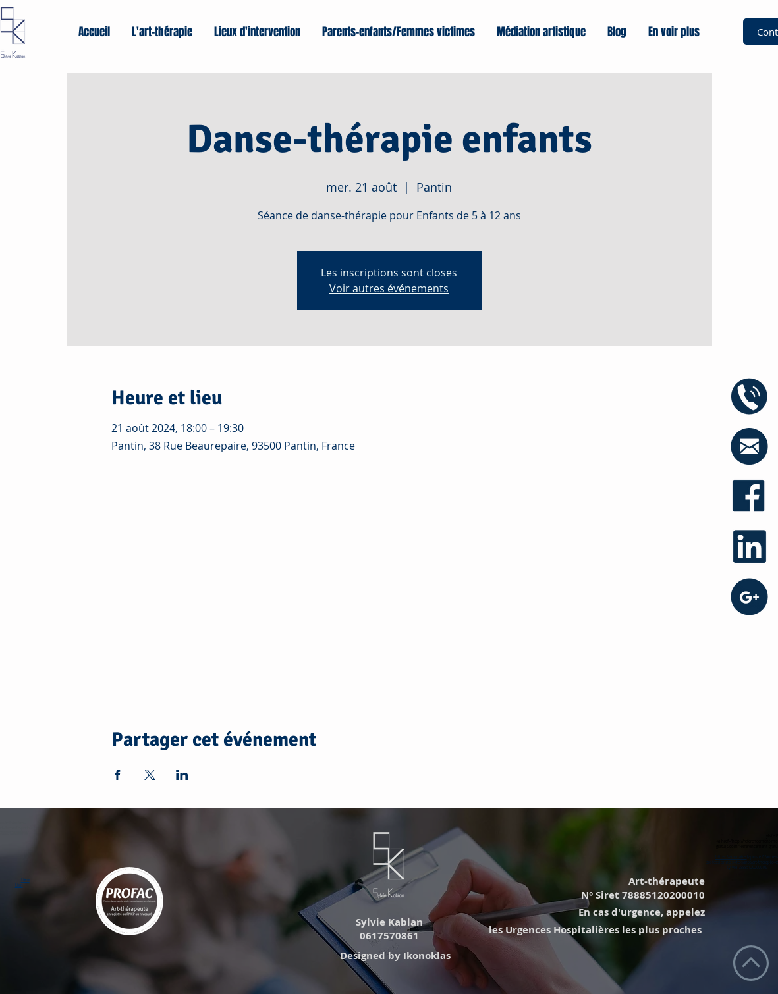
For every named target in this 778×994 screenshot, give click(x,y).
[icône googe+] (749, 596)
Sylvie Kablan (388, 922)
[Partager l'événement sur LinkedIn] (182, 775)
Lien (25, 880)
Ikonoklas (427, 955)
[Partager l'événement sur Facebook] (117, 775)
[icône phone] (749, 396)
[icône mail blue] (749, 446)
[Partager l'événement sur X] (150, 775)
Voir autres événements (389, 288)
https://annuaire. (731, 857)
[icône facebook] (749, 496)
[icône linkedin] (749, 546)
